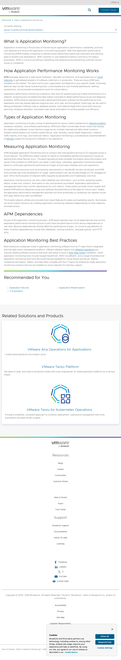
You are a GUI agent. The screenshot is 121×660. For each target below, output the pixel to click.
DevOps (10, 139)
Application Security (19, 288)
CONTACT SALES (108, 10)
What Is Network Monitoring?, (29, 649)
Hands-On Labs (60, 538)
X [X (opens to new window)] (60, 571)
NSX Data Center (77, 253)
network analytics (97, 123)
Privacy (60, 611)
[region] (82, 640)
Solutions (46, 10)
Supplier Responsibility (60, 624)
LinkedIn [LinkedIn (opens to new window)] (60, 567)
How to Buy (62, 10)
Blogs (60, 463)
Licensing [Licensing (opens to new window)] (60, 544)
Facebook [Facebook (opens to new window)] (60, 562)
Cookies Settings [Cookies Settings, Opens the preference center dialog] (104, 648)
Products (31, 10)
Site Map (60, 617)
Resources (79, 10)
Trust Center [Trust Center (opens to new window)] (60, 510)
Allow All (105, 636)
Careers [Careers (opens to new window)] (60, 469)
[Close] (112, 629)
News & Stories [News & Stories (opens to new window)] (60, 497)
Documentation (60, 532)
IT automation (16, 291)
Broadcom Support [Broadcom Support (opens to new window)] (60, 526)
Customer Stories (60, 481)
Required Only (104, 642)
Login (115, 2)
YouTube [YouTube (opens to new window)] (61, 576)
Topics (60, 503)
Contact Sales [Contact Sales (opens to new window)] (60, 581)
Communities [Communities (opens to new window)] (60, 475)
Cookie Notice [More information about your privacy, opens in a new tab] (71, 652)
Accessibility (60, 605)
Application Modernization (72, 288)
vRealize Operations (85, 250)
